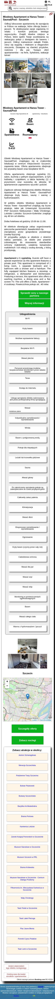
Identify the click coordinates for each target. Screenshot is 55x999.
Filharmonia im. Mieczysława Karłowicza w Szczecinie (27, 889)
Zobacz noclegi (27, 740)
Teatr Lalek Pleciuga (27, 918)
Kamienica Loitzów (27, 827)
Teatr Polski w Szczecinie (27, 908)
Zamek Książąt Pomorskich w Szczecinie (27, 837)
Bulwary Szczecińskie (27, 796)
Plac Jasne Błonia (27, 929)
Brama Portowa (27, 816)
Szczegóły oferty (27, 728)
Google (41, 987)
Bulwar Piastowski (27, 786)
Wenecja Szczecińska (27, 765)
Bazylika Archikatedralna (27, 806)
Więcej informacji (34, 303)
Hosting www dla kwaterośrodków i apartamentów (16, 975)
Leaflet (34, 720)
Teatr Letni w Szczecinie (27, 949)
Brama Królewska (27, 867)
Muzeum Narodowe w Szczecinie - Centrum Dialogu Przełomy (27, 879)
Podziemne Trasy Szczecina (27, 776)
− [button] (7, 686)
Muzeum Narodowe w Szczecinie (27, 847)
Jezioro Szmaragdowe (27, 755)
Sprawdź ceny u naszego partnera (34, 294)
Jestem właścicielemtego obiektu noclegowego (16, 967)
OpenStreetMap (45, 720)
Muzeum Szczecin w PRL (27, 857)
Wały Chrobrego (27, 898)
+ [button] (7, 682)
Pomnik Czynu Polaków (27, 939)
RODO (16, 996)
